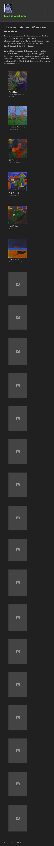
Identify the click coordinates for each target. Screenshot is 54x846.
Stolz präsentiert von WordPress (14, 843)
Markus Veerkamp (15, 15)
